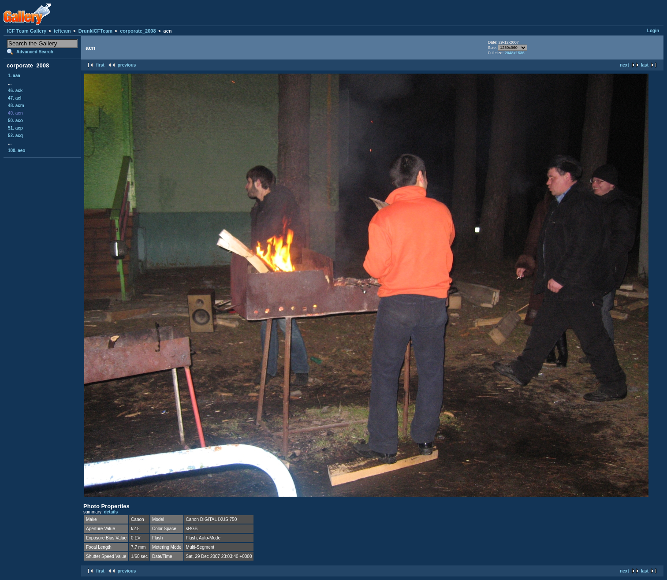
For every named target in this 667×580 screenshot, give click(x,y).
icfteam (62, 30)
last (644, 65)
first (100, 65)
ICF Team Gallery (26, 30)
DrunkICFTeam (95, 30)
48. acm (16, 105)
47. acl (15, 98)
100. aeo (16, 150)
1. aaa (14, 75)
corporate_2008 (138, 30)
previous (127, 65)
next (624, 65)
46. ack (15, 90)
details (111, 511)
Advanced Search (34, 51)
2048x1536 (515, 53)
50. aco (15, 120)
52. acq (15, 135)
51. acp (15, 128)
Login (653, 30)
